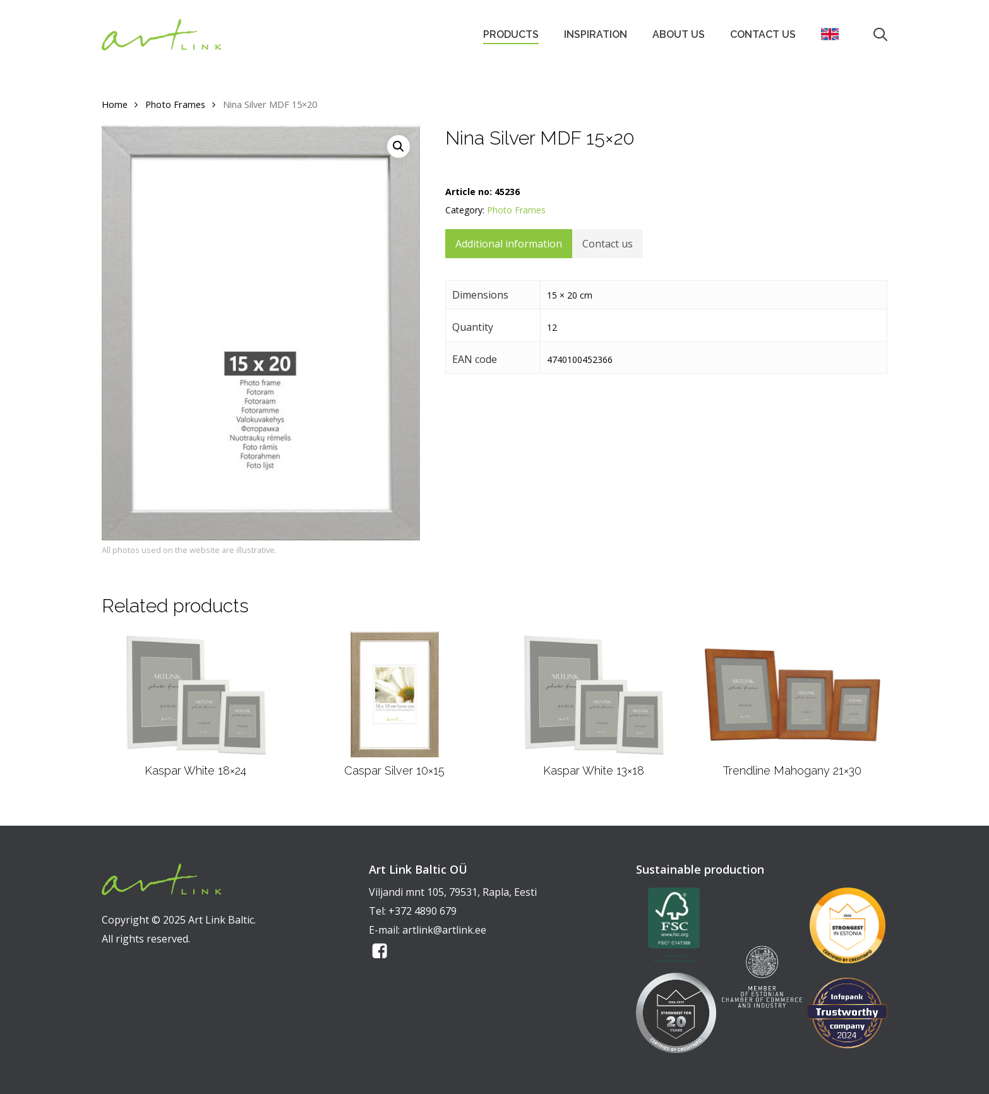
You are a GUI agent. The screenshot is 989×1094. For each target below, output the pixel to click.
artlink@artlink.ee (444, 930)
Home (115, 104)
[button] (398, 146)
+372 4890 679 (422, 911)
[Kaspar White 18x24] (195, 694)
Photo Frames (175, 104)
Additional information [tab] (508, 244)
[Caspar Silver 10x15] (395, 694)
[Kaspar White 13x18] (593, 694)
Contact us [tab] (607, 244)
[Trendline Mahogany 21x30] (792, 694)
